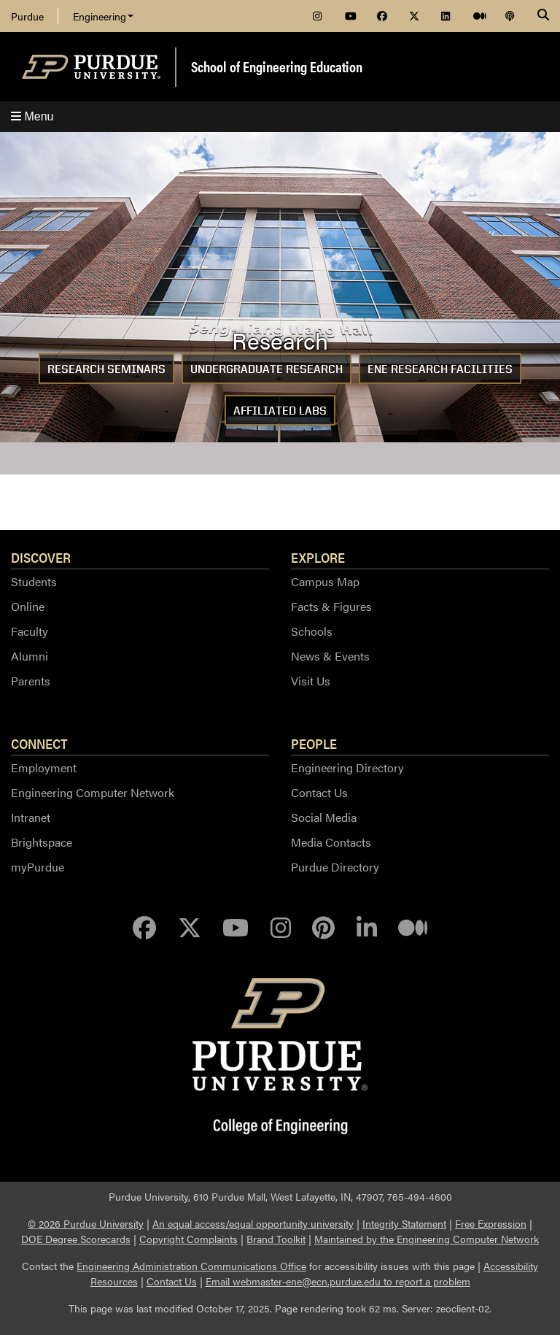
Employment (44, 767)
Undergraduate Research (266, 369)
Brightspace (41, 842)
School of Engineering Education (276, 66)
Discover (41, 556)
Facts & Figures (331, 606)
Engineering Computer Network (92, 792)
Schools (311, 631)
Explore (318, 556)
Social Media (324, 817)
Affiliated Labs (280, 411)
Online (27, 606)
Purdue (27, 16)
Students (34, 581)
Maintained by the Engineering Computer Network (426, 1238)
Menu (32, 116)
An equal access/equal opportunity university (253, 1223)
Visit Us (310, 680)
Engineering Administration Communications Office (191, 1265)
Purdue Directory (335, 866)
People (314, 743)
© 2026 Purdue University (86, 1223)
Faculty (29, 631)
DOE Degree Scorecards (76, 1238)
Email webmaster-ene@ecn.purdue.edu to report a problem (338, 1281)
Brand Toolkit (276, 1238)
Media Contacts (331, 842)
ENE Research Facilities (440, 369)
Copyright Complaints (188, 1238)
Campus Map (325, 581)
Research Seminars (106, 369)
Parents (30, 680)
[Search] (543, 16)
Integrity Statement (404, 1223)
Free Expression (490, 1223)
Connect (39, 743)
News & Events (330, 655)
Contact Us (319, 792)
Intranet (30, 817)
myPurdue (37, 866)
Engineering (103, 16)
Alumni (29, 655)
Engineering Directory (347, 767)
